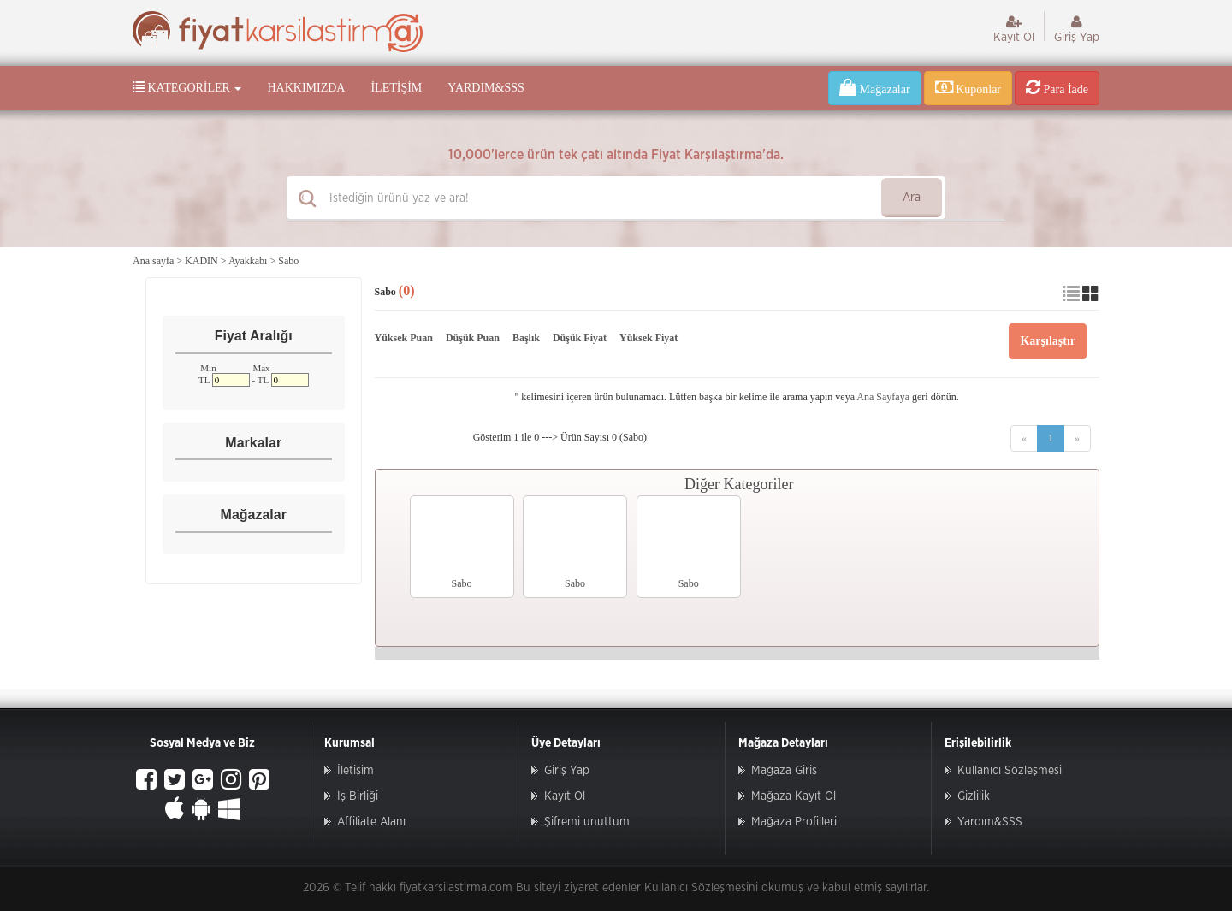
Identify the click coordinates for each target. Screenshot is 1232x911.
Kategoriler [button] (187, 87)
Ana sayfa (153, 261)
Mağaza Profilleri (794, 822)
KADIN (201, 261)
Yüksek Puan (404, 338)
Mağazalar (874, 87)
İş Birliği (357, 796)
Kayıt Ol (1013, 29)
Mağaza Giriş (784, 771)
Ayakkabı (248, 261)
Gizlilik (973, 796)
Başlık (526, 338)
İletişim (396, 87)
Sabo (288, 261)
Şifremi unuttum (587, 822)
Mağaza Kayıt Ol (793, 796)
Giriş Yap (1076, 29)
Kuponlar (968, 87)
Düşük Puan (473, 338)
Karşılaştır (1047, 340)
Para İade (1057, 87)
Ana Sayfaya (882, 397)
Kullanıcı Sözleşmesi (1009, 771)
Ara (912, 198)
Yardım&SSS (485, 87)
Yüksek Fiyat (648, 338)
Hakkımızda (306, 87)
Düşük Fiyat (580, 338)
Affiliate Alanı (371, 822)
